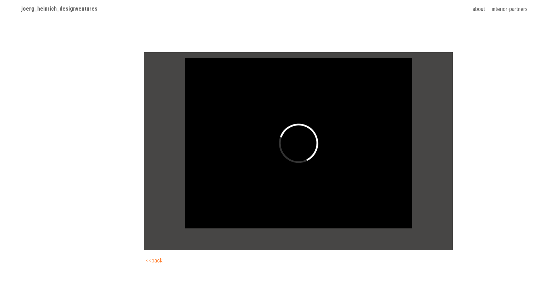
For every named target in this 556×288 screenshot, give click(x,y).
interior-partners (510, 9)
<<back (154, 260)
